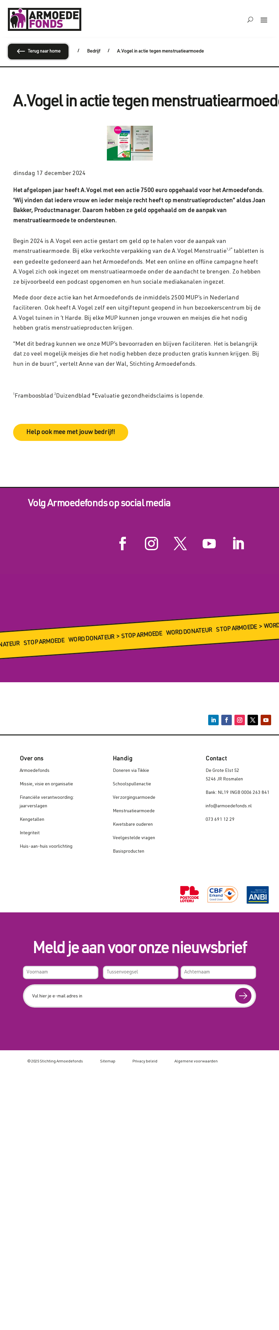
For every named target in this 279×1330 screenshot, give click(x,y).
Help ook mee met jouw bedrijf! (70, 432)
